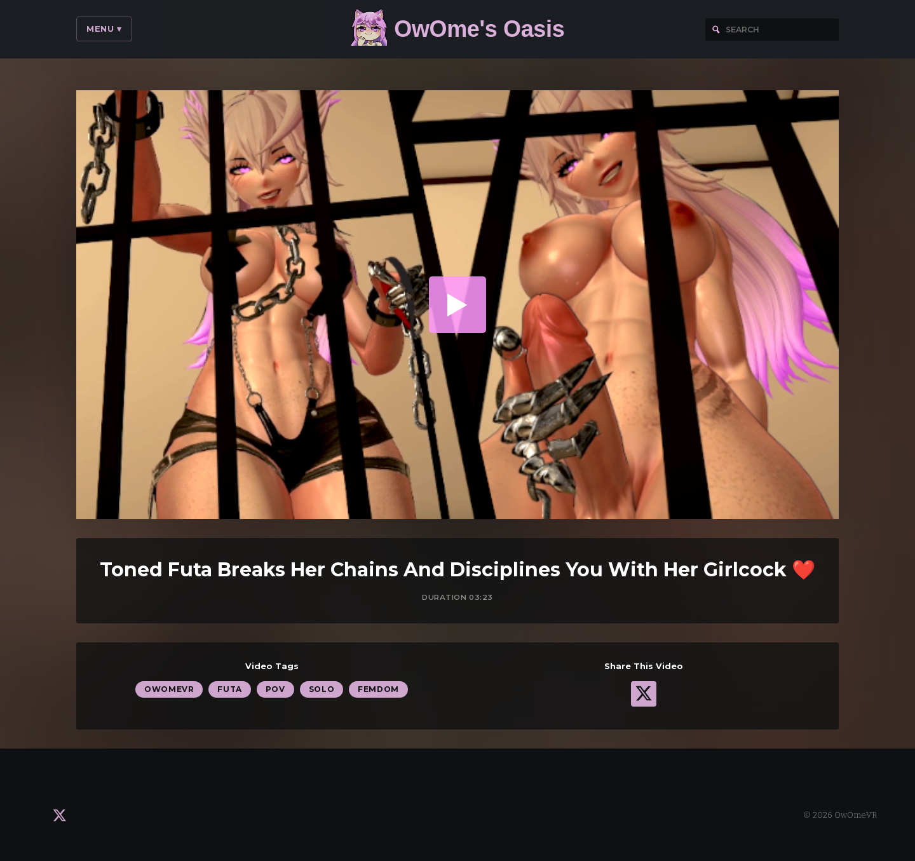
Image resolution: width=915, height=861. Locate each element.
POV (275, 691)
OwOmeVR (169, 691)
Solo (321, 691)
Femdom (378, 691)
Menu (104, 29)
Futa (229, 691)
